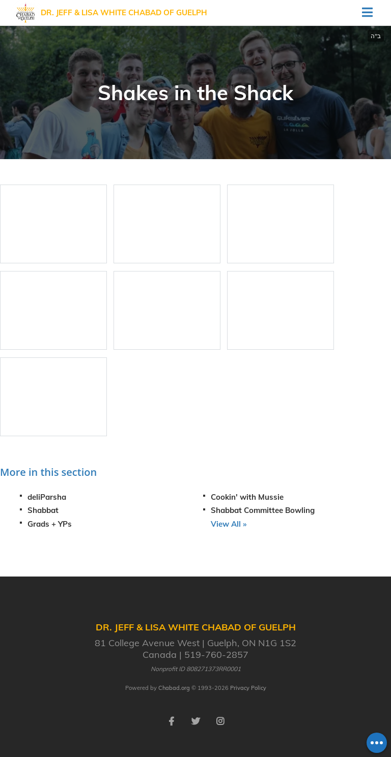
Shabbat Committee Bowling (263, 510)
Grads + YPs (49, 524)
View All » (228, 524)
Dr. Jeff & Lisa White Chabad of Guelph (124, 12)
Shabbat (43, 510)
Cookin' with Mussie (247, 497)
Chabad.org (174, 687)
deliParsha (46, 497)
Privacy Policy (248, 687)
